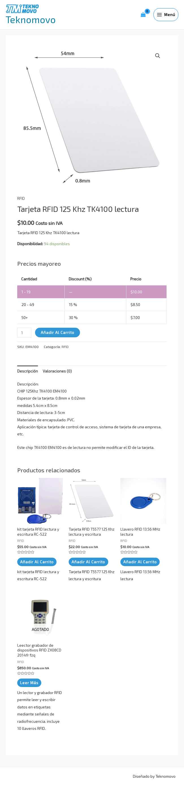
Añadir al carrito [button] (37, 561)
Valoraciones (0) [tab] (57, 371)
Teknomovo (31, 19)
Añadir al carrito (57, 332)
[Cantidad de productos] (24, 333)
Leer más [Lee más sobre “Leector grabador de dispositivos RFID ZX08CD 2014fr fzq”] (29, 682)
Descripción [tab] (27, 371)
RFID (21, 198)
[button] (158, 56)
